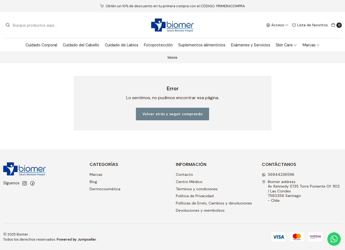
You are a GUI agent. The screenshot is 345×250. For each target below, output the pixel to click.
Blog (93, 181)
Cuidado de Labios (121, 45)
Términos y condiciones (197, 188)
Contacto (184, 174)
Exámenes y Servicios (250, 45)
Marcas (311, 45)
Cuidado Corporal (41, 45)
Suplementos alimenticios (201, 45)
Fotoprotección (158, 45)
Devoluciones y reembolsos (200, 210)
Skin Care (286, 45)
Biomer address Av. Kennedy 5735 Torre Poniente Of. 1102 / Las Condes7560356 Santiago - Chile (301, 191)
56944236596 (278, 174)
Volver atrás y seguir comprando (172, 113)
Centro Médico (189, 181)
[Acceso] (277, 25)
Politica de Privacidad (195, 195)
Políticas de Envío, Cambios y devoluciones (214, 203)
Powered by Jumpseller (76, 239)
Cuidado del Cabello (81, 45)
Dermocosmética (105, 188)
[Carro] (336, 25)
